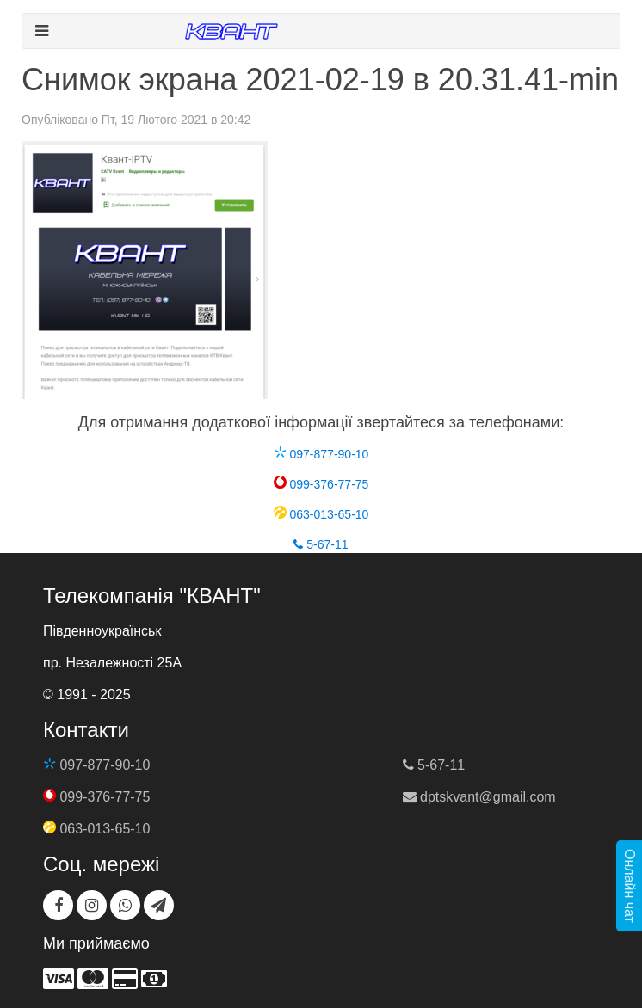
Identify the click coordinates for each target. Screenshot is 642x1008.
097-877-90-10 (321, 454)
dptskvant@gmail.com (479, 797)
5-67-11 (320, 544)
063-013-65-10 (321, 514)
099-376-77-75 (321, 484)
